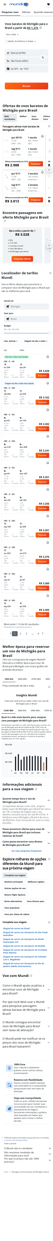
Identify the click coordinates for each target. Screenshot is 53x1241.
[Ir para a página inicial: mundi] (19, 4)
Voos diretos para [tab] (35, 969)
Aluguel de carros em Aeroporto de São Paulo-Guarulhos (25, 1001)
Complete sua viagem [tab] (14, 943)
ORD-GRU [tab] (22, 679)
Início (6, 1238)
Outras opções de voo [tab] (15, 956)
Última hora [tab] (46, 117)
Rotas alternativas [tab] (13, 969)
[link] (22, 259)
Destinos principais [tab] (13, 949)
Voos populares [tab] (12, 975)
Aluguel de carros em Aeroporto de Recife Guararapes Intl (23, 1008)
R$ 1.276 (32, 28)
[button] (5, 4)
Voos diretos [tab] (35, 117)
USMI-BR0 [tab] (8, 778)
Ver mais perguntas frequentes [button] (26, 918)
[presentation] (40, 27)
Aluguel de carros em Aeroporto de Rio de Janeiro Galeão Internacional (23, 1032)
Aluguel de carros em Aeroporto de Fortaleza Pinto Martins (25, 1019)
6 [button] (38, 633)
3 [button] (26, 633)
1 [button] (14, 633)
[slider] (50, 333)
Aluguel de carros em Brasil (16, 996)
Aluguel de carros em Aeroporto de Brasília (24, 1013)
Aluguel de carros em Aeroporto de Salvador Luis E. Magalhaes (24, 1025)
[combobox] (12, 34)
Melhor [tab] (23, 116)
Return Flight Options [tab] (14, 962)
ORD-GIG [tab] (9, 679)
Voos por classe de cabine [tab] (16, 982)
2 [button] (20, 633)
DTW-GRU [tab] (36, 679)
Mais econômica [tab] (9, 117)
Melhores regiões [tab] (36, 949)
